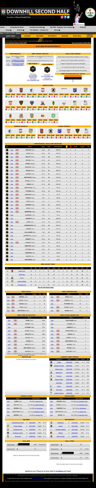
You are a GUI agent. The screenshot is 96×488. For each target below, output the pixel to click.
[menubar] (48, 29)
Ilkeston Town (59, 369)
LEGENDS (27, 36)
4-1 (84, 96)
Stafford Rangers (59, 393)
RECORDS (39, 36)
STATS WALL (77, 36)
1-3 (19, 96)
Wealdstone (59, 372)
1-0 (35, 96)
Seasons (18, 33)
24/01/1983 (32, 433)
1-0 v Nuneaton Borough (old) (33, 76)
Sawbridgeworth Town (18, 422)
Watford (61, 433)
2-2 (62, 96)
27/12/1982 (75, 422)
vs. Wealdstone (82, 408)
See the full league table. (46, 287)
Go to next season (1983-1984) (81, 43)
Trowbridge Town (18, 429)
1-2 (30, 122)
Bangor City (22, 271)
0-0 (19, 122)
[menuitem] (2, 27)
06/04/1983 (75, 433)
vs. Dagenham (39, 408)
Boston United (59, 379)
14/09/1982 (69, 389)
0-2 (24, 109)
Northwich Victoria (18, 433)
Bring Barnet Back (17, 27)
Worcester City (22, 284)
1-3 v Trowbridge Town (47, 76)
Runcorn (59, 376)
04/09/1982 (69, 365)
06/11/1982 (75, 426)
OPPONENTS (52, 36)
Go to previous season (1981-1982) (16, 43)
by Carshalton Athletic (18, 61)
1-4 (52, 96)
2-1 (30, 96)
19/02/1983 (69, 386)
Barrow (59, 386)
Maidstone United (59, 365)
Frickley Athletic (22, 281)
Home (2, 27)
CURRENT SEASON (89, 36)
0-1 (24, 96)
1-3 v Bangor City (47, 79)
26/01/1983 (32, 422)
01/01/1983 (69, 383)
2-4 (46, 122)
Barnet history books (37, 478)
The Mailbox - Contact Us (39, 30)
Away (8, 30)
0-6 (24, 122)
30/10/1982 (69, 362)
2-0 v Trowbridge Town (33, 80)
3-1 (35, 122)
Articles (20, 30)
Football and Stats (36, 27)
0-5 (78, 96)
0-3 (14, 96)
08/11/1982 (32, 426)
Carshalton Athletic (61, 429)
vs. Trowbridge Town (82, 401)
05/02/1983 (69, 369)
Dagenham (22, 274)
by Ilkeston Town (18, 65)
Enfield (59, 362)
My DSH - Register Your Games (61, 27)
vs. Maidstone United (38, 411)
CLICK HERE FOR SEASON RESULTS (48, 46)
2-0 (9, 96)
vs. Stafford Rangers (38, 404)
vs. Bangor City (38, 401)
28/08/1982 (32, 436)
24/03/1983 (69, 372)
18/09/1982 (69, 379)
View (12, 150)
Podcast (83, 27)
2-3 (9, 109)
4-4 (52, 122)
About (56, 30)
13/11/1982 (69, 376)
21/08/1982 (69, 393)
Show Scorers (11, 444)
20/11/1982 (75, 429)
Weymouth (59, 389)
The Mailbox (59, 471)
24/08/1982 (32, 429)
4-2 (30, 109)
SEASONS (64, 36)
